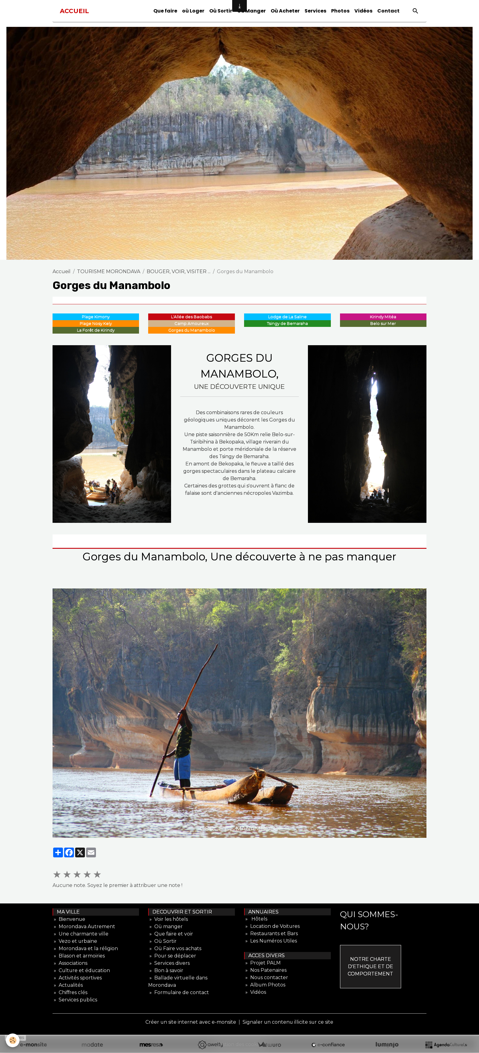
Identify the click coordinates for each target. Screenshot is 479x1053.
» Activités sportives (77, 978)
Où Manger (251, 10)
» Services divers (169, 963)
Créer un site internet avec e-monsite (190, 1022)
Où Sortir (220, 10)
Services (315, 10)
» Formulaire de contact (178, 992)
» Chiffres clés (70, 992)
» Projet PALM (262, 963)
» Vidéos (255, 992)
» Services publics (75, 1000)
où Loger (193, 10)
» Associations (70, 963)
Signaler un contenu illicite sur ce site (288, 1022)
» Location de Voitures (272, 926)
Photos (340, 10)
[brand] (74, 11)
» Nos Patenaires (265, 970)
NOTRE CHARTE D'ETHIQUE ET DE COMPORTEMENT (370, 966)
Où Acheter (285, 10)
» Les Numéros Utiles (270, 941)
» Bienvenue (69, 919)
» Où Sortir (162, 941)
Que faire (165, 10)
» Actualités (68, 985)
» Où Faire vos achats (175, 948)
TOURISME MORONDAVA (108, 271)
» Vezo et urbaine (75, 941)
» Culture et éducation (82, 970)
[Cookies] (13, 1040)
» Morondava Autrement (84, 926)
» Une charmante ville (80, 934)
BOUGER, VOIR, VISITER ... (178, 271)
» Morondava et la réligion (85, 948)
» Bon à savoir (165, 970)
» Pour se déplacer (172, 956)
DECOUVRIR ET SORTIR (180, 912)
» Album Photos (265, 985)
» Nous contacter (266, 978)
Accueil (62, 271)
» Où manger (165, 926)
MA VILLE (66, 912)
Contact (388, 10)
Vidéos (363, 10)
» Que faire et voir (171, 934)
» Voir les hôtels (168, 919)
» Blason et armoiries (79, 956)
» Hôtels (255, 919)
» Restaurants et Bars (271, 934)
